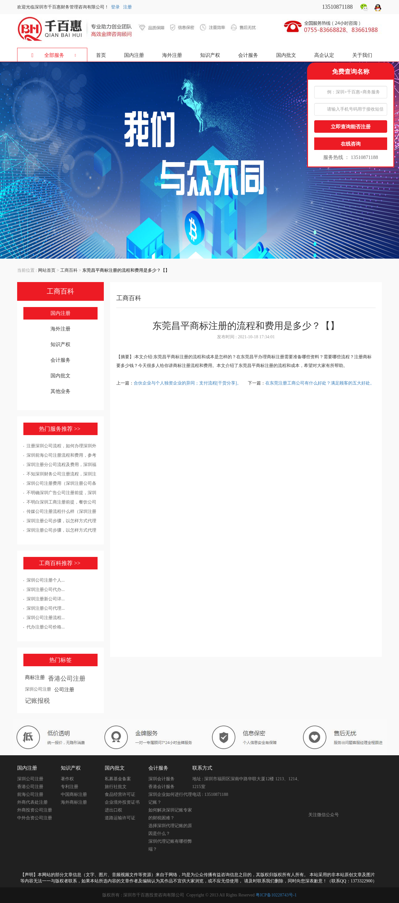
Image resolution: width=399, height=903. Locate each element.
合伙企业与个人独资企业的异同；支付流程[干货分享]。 (188, 383)
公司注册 (64, 689)
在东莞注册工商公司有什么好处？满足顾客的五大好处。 (319, 383)
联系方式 (202, 768)
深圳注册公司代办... (45, 589)
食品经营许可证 (120, 794)
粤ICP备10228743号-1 (276, 895)
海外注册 (172, 55)
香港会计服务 (161, 786)
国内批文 (286, 55)
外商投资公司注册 (34, 810)
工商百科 (69, 270)
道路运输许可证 (120, 818)
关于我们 (362, 55)
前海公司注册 (30, 794)
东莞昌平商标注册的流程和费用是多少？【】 (126, 270)
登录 (115, 7)
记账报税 (37, 700)
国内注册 (134, 55)
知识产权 (210, 55)
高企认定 (324, 55)
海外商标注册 (74, 802)
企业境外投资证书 (122, 802)
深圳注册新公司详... (45, 599)
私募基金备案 (118, 778)
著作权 (67, 778)
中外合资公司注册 (34, 818)
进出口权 (113, 810)
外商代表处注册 (32, 802)
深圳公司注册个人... (45, 580)
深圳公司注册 (38, 689)
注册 (127, 7)
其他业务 (60, 391)
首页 (101, 55)
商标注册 (35, 677)
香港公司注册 (66, 678)
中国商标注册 (74, 794)
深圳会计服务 (161, 778)
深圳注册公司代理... (45, 608)
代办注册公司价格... (45, 627)
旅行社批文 (116, 786)
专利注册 (69, 786)
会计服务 (248, 55)
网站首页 (46, 270)
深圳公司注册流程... (45, 617)
